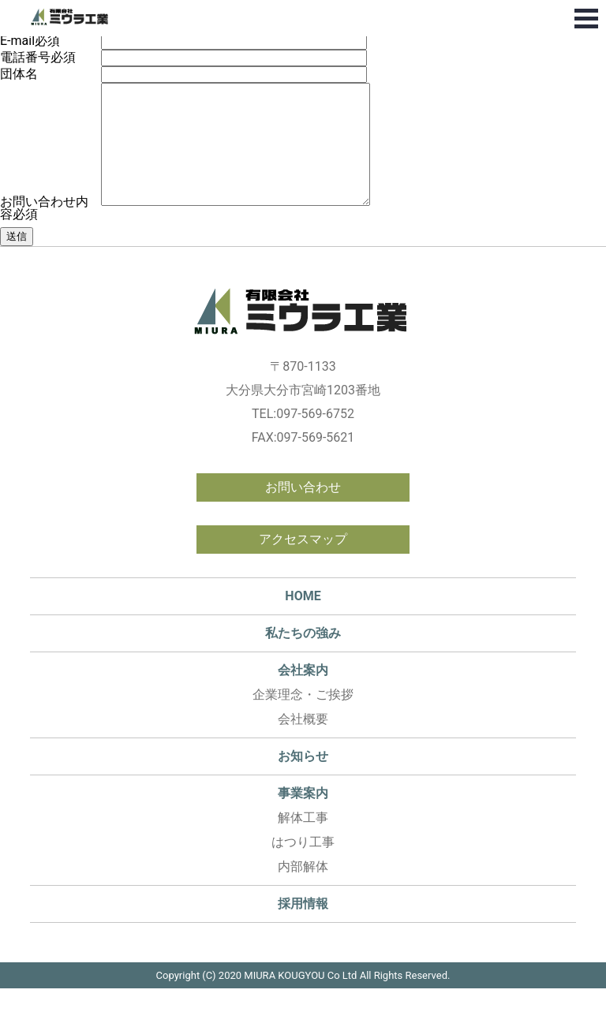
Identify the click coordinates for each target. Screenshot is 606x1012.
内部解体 (303, 890)
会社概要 (303, 742)
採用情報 (303, 927)
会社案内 (303, 693)
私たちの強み (303, 656)
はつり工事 (303, 865)
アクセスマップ (303, 562)
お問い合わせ (303, 510)
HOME (302, 619)
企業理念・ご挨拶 (303, 718)
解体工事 (303, 841)
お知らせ (303, 779)
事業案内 (303, 816)
